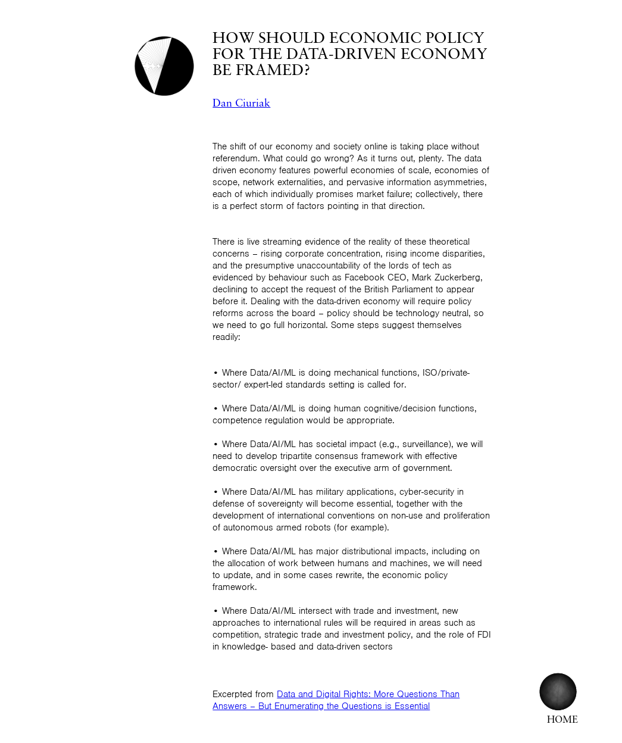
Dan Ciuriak (241, 104)
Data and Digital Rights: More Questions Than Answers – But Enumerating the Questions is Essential (336, 700)
